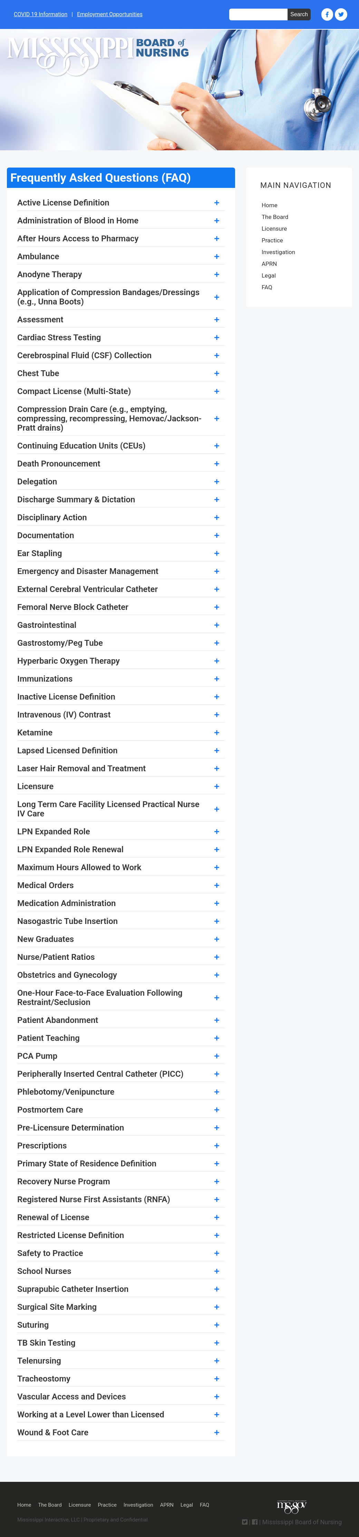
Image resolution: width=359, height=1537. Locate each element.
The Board (275, 216)
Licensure (274, 228)
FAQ (267, 287)
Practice (272, 240)
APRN (269, 263)
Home (270, 205)
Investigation (278, 252)
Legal (269, 275)
